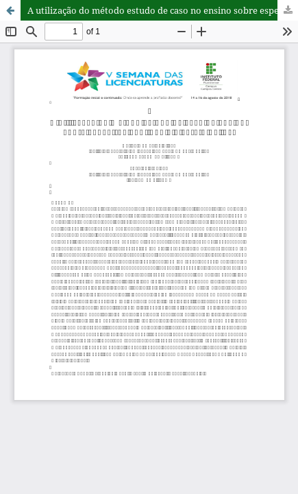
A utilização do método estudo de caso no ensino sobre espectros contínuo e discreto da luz (162, 10)
